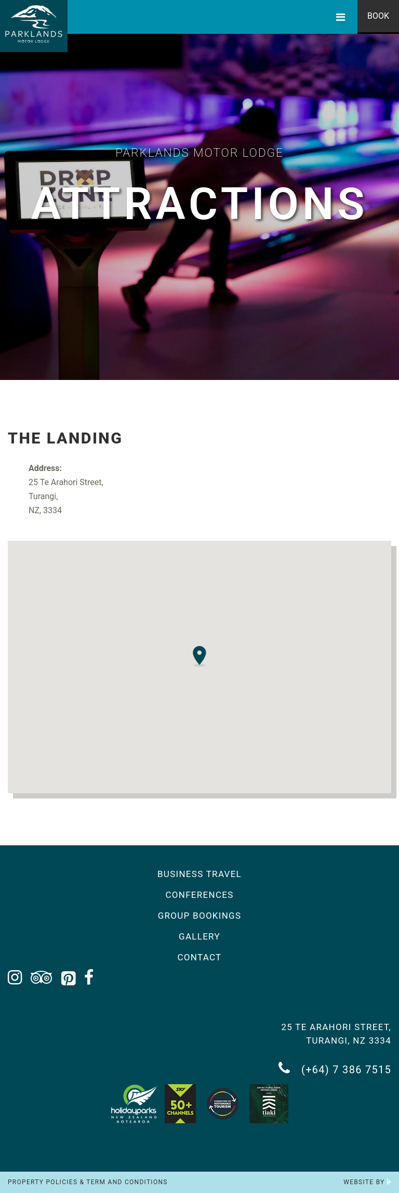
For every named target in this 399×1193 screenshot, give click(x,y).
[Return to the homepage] (34, 26)
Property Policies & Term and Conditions (88, 1182)
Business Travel (199, 874)
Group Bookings (200, 915)
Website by (367, 1182)
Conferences (199, 895)
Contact (199, 957)
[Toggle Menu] (340, 17)
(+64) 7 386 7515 (334, 1068)
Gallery (199, 936)
